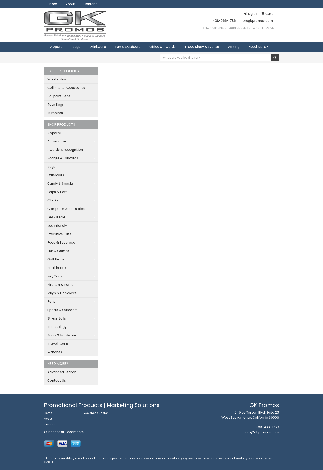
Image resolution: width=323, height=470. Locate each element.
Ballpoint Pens (58, 96)
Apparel (58, 46)
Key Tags (54, 276)
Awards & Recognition (65, 149)
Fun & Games (58, 251)
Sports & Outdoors (62, 310)
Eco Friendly (57, 225)
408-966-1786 (224, 20)
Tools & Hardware (61, 335)
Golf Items (55, 259)
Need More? (259, 46)
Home (52, 4)
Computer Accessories (66, 208)
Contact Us (56, 380)
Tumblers (55, 113)
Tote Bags (55, 104)
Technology (57, 326)
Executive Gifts (59, 234)
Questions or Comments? (64, 431)
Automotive (56, 141)
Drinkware (99, 46)
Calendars (55, 175)
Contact (90, 4)
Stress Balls (56, 318)
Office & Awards (163, 46)
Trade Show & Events (203, 46)
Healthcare (56, 267)
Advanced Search (61, 372)
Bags (78, 46)
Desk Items (56, 217)
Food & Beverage (61, 242)
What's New (56, 79)
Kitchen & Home (60, 284)
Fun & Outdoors (129, 46)
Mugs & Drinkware (62, 293)
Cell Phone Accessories (66, 87)
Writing (235, 46)
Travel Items (57, 343)
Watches (54, 352)
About (70, 4)
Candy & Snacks (60, 183)
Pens (51, 301)
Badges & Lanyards (62, 158)
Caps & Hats (57, 192)
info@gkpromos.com (256, 20)
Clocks (52, 200)
